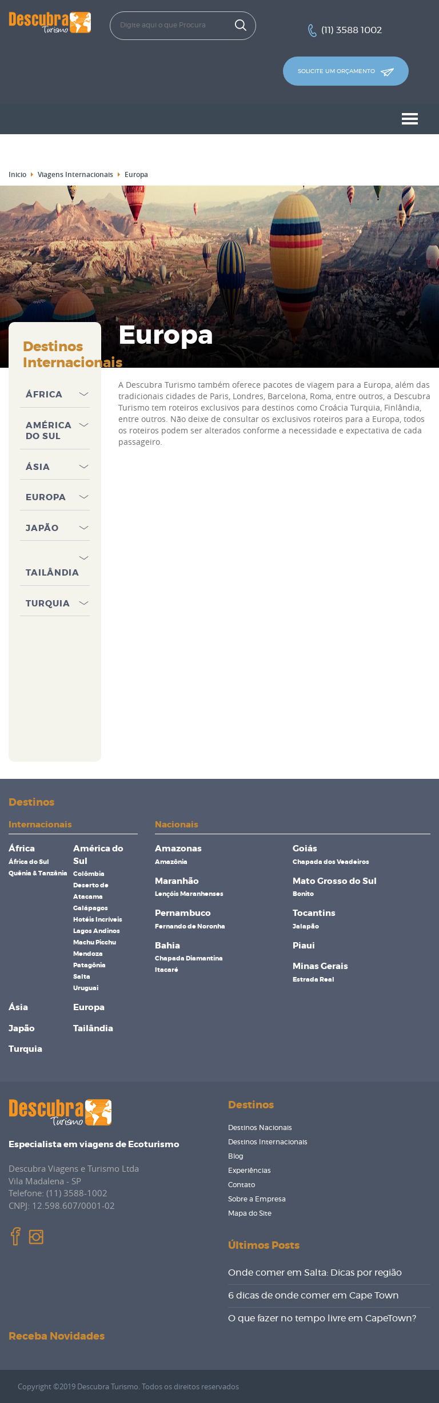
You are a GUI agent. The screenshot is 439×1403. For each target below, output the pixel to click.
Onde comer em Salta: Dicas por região (315, 1272)
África (44, 395)
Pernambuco (183, 913)
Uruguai (85, 988)
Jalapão (306, 926)
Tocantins (314, 913)
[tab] (55, 392)
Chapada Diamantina (189, 958)
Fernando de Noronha (190, 926)
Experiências (249, 1170)
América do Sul (49, 431)
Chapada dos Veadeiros (331, 862)
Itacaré (166, 970)
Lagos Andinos (96, 931)
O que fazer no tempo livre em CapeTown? (322, 1318)
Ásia (38, 467)
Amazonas (178, 849)
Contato (241, 1184)
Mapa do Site (250, 1213)
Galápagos (90, 908)
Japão (42, 528)
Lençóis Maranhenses (189, 894)
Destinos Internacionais (268, 1142)
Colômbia (89, 874)
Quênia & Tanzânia (38, 873)
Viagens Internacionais (75, 174)
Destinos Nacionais (260, 1127)
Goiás (305, 849)
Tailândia (52, 573)
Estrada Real (313, 979)
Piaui (304, 946)
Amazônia (171, 862)
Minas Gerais (320, 966)
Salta (81, 977)
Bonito (303, 894)
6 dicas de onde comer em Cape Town (313, 1295)
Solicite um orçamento (346, 72)
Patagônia (89, 965)
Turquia (48, 604)
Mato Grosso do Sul (335, 881)
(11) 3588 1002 (351, 30)
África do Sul (29, 862)
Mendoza (88, 954)
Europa (46, 497)
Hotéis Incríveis (97, 919)
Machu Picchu (94, 942)
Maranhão (177, 881)
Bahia (167, 946)
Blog (236, 1156)
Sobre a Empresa (257, 1199)
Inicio (17, 174)
